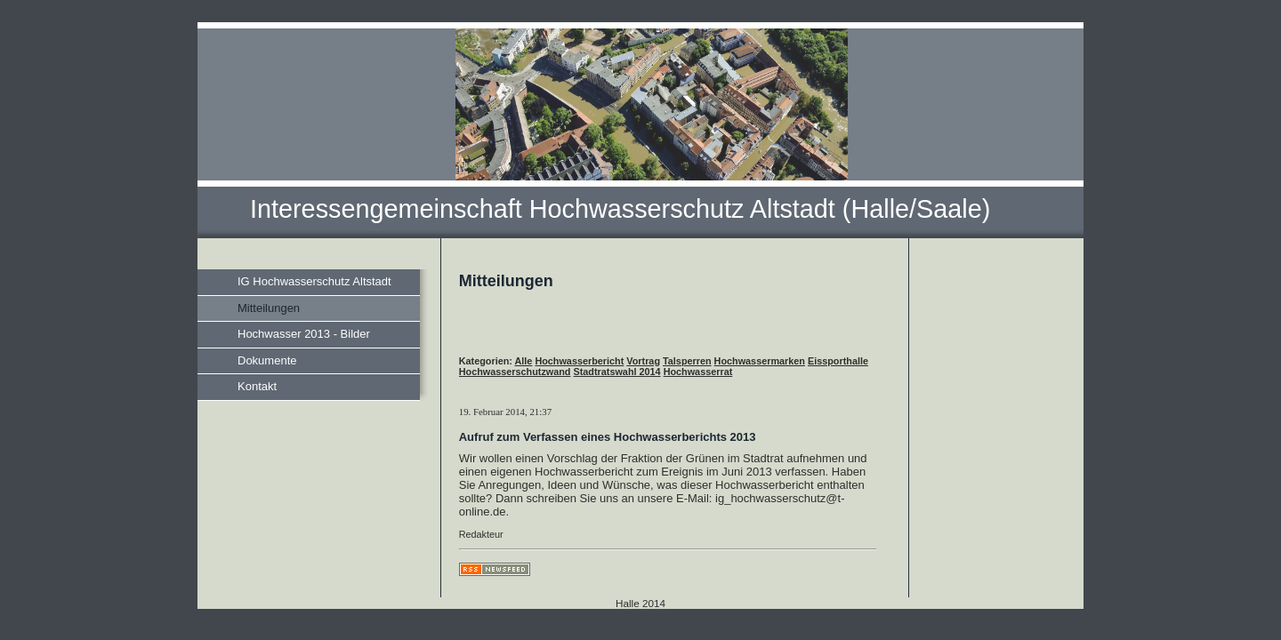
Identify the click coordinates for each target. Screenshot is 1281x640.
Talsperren (687, 361)
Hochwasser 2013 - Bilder (304, 333)
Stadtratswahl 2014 (617, 371)
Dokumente (267, 360)
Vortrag (643, 361)
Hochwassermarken (759, 361)
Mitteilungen (269, 308)
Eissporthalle (838, 361)
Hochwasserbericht (579, 361)
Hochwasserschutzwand (515, 371)
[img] (640, 130)
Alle (524, 361)
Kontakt (257, 386)
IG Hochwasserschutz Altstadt (314, 281)
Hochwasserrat (698, 371)
